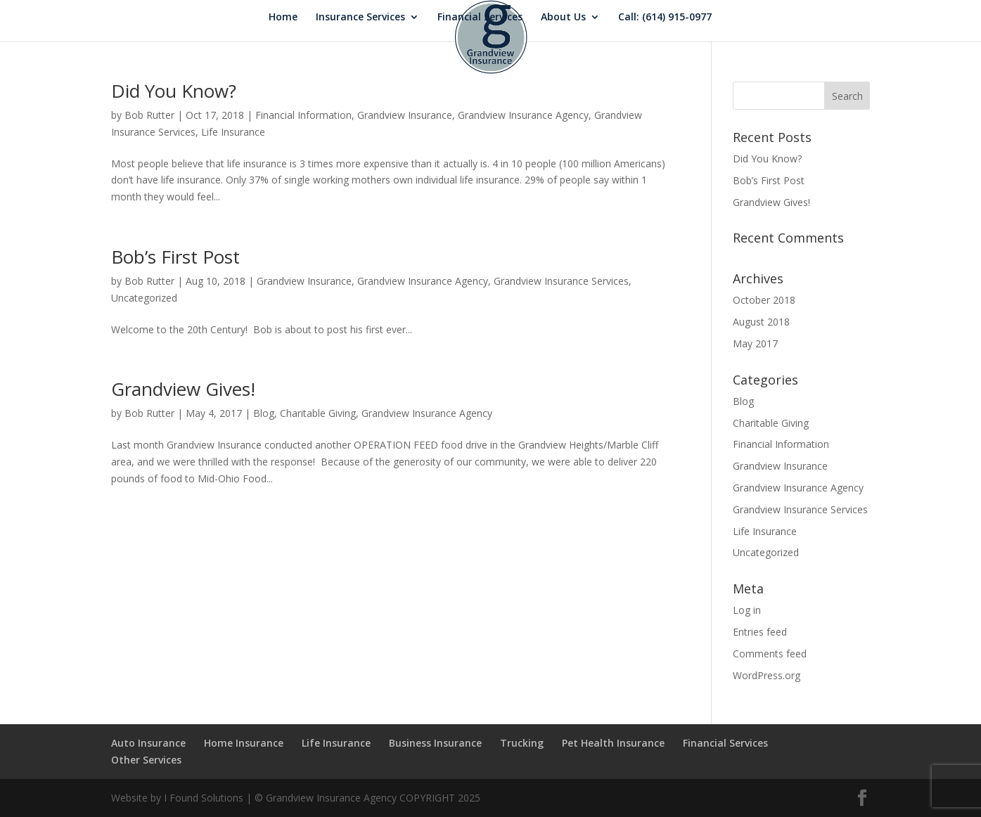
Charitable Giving (318, 413)
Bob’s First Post (175, 256)
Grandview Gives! (183, 388)
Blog (263, 413)
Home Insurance (243, 743)
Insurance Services (360, 17)
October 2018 (764, 300)
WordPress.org (766, 675)
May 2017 (755, 343)
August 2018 (761, 321)
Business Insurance (435, 743)
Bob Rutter (149, 115)
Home (283, 17)
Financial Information (303, 115)
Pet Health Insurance (613, 743)
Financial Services (479, 17)
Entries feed (760, 631)
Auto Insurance (148, 743)
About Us (563, 17)
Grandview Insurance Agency (523, 115)
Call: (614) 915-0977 (665, 17)
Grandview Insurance (404, 115)
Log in (747, 610)
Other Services (146, 759)
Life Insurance (233, 132)
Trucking (522, 743)
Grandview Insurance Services (561, 281)
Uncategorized (144, 297)
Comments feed (770, 653)
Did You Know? (173, 90)
